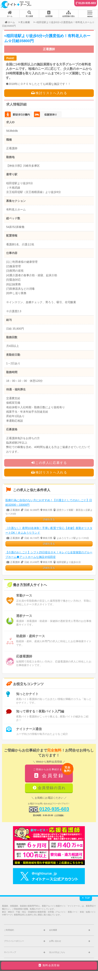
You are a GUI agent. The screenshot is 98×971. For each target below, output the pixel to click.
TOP (86, 897)
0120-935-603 (87, 3)
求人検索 (25, 22)
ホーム (9, 22)
